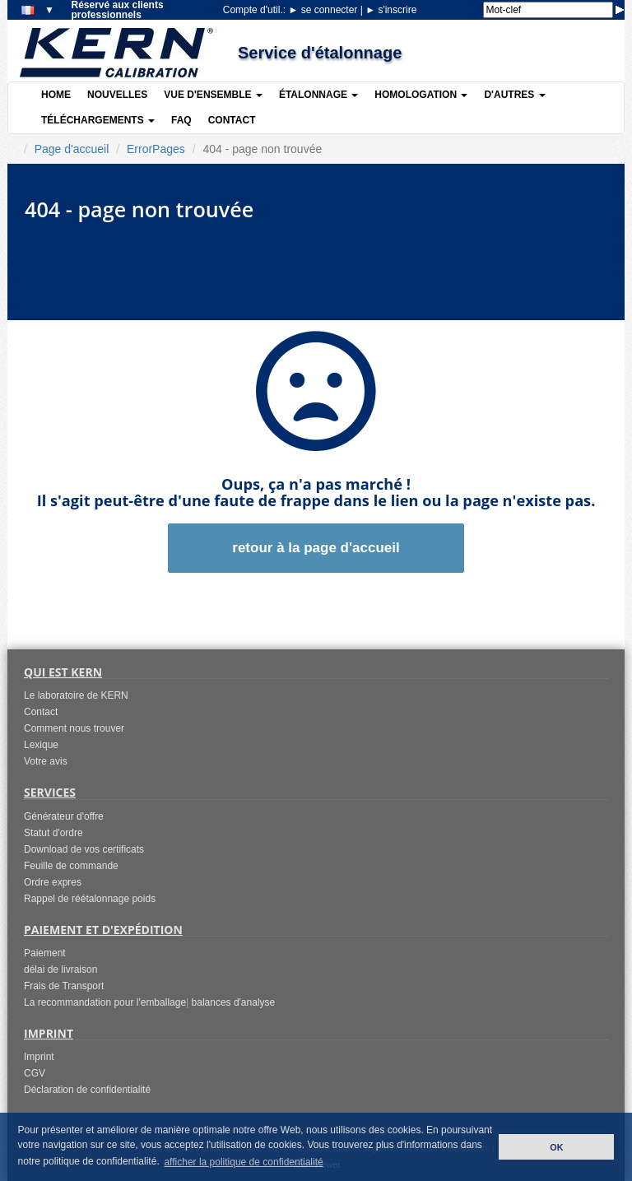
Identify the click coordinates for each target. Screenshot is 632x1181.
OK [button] (556, 1147)
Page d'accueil (72, 149)
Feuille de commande (71, 866)
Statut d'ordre (53, 833)
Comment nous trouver (74, 728)
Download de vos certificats (84, 849)
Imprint (39, 1056)
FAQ (181, 120)
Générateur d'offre (64, 816)
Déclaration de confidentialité (87, 1089)
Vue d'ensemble (213, 94)
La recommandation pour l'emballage (105, 1002)
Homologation (420, 94)
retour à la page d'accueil (315, 548)
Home (56, 94)
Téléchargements (98, 120)
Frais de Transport (64, 986)
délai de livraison (60, 969)
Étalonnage (318, 94)
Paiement (45, 953)
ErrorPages (156, 149)
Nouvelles (117, 94)
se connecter (324, 10)
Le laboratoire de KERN (76, 695)
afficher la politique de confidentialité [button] (243, 1162)
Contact (232, 120)
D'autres (514, 94)
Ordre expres (52, 882)
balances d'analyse (234, 1002)
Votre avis (45, 761)
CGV (34, 1073)
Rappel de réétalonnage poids (90, 898)
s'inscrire (390, 10)
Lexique (41, 745)
